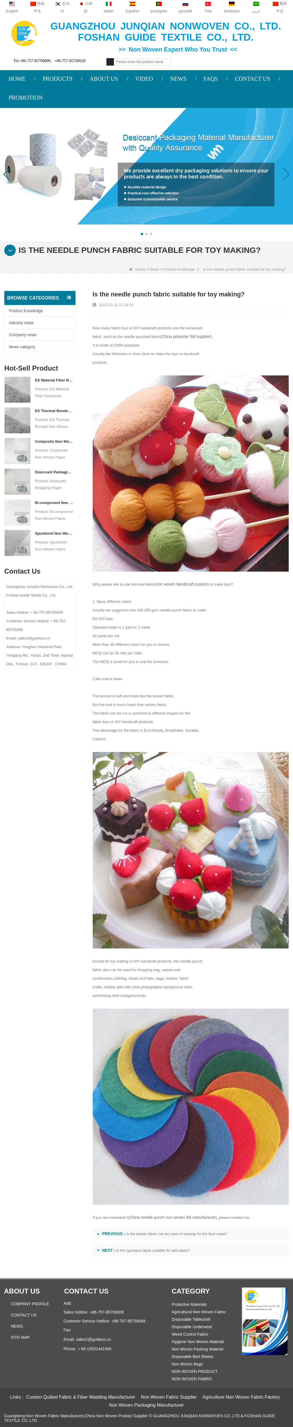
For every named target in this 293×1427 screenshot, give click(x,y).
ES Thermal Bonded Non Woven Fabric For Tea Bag (54, 411)
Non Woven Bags (187, 1364)
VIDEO (144, 79)
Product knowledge (179, 269)
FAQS (210, 79)
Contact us (86, 1291)
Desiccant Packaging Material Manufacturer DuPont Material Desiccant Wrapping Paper (54, 472)
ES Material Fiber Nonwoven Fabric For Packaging (54, 380)
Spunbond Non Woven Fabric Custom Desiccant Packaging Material (54, 533)
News (154, 269)
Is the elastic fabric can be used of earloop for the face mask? (176, 1234)
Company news (23, 334)
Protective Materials (189, 1304)
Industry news (21, 322)
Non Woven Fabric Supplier (169, 1397)
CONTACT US (252, 79)
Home (137, 269)
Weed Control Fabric (190, 1334)
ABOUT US (104, 79)
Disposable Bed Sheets (192, 1356)
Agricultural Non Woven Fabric (199, 1312)
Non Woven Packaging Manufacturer (146, 1405)
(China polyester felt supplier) (185, 336)
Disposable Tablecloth (191, 1319)
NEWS (178, 79)
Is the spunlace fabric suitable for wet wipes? (153, 1250)
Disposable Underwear (192, 1326)
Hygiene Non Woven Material (198, 1341)
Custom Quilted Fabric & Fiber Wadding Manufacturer (80, 1397)
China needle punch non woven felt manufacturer (170, 1217)
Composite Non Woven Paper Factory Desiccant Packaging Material (54, 441)
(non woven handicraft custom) (180, 584)
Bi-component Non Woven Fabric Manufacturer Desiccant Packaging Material (54, 503)
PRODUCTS (57, 79)
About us (22, 1291)
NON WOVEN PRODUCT (195, 1371)
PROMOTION (26, 98)
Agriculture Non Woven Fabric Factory (241, 1397)
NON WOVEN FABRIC (192, 1379)
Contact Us (24, 1315)
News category (22, 347)
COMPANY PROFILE (30, 1304)
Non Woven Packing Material (197, 1349)
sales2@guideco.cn (93, 1339)
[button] (142, 234)
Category (191, 1291)
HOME (17, 79)
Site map (20, 1337)
